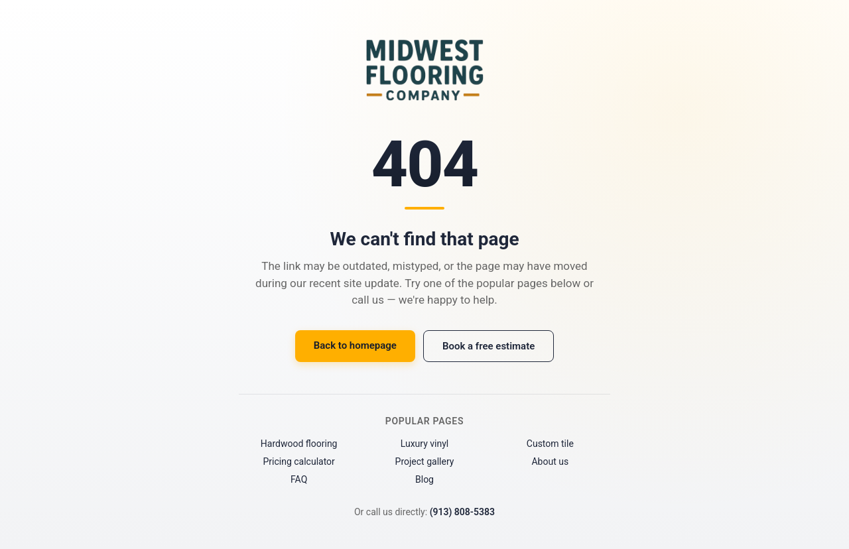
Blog (424, 479)
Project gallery (424, 461)
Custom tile (550, 443)
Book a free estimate (488, 346)
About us (549, 461)
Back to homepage (355, 345)
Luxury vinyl (425, 443)
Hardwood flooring (299, 443)
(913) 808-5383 (462, 512)
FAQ (299, 479)
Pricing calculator (298, 461)
